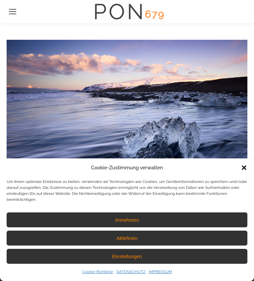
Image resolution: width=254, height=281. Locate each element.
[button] (244, 167)
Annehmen (127, 220)
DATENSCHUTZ (131, 271)
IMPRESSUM (160, 271)
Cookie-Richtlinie (97, 271)
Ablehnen (126, 238)
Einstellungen (127, 256)
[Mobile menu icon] (13, 12)
